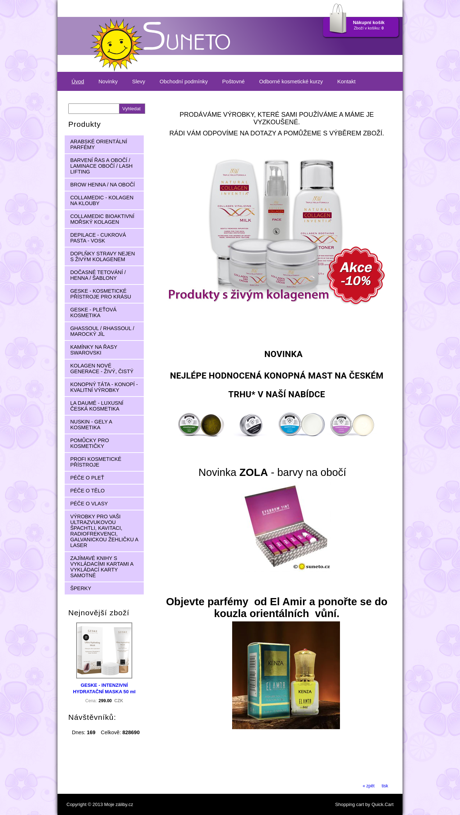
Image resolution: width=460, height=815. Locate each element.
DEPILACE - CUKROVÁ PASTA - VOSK (98, 238)
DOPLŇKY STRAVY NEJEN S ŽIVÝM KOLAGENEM (102, 256)
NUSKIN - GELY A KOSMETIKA (91, 424)
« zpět (368, 785)
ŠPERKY (80, 588)
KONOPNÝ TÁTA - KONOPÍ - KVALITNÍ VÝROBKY (104, 387)
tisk (385, 785)
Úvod (78, 81)
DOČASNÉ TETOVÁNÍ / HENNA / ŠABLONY (98, 275)
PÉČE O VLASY (89, 503)
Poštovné (233, 81)
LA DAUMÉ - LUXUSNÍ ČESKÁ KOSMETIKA (96, 406)
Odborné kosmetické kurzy (291, 81)
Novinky (108, 81)
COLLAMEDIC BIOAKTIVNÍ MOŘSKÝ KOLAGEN (102, 219)
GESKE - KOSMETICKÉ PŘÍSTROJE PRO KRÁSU (100, 294)
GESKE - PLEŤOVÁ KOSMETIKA (93, 312)
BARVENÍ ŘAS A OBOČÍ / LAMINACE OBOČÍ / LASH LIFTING (101, 166)
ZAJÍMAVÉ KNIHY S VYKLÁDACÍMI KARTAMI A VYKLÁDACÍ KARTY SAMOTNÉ (101, 566)
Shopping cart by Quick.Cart (364, 804)
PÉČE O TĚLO (87, 491)
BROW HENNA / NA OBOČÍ (102, 184)
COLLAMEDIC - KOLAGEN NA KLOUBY (101, 200)
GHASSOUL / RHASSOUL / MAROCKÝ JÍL (102, 331)
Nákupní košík (369, 22)
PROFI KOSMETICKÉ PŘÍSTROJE (95, 462)
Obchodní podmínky (184, 81)
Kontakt (346, 81)
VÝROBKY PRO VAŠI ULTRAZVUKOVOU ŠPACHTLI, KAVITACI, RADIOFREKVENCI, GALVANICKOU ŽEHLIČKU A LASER (104, 531)
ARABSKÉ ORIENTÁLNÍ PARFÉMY (98, 144)
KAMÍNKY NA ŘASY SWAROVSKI (93, 350)
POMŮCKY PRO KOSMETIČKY (89, 443)
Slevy (138, 81)
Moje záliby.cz (118, 804)
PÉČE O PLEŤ (87, 478)
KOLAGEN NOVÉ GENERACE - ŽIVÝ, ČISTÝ (101, 368)
